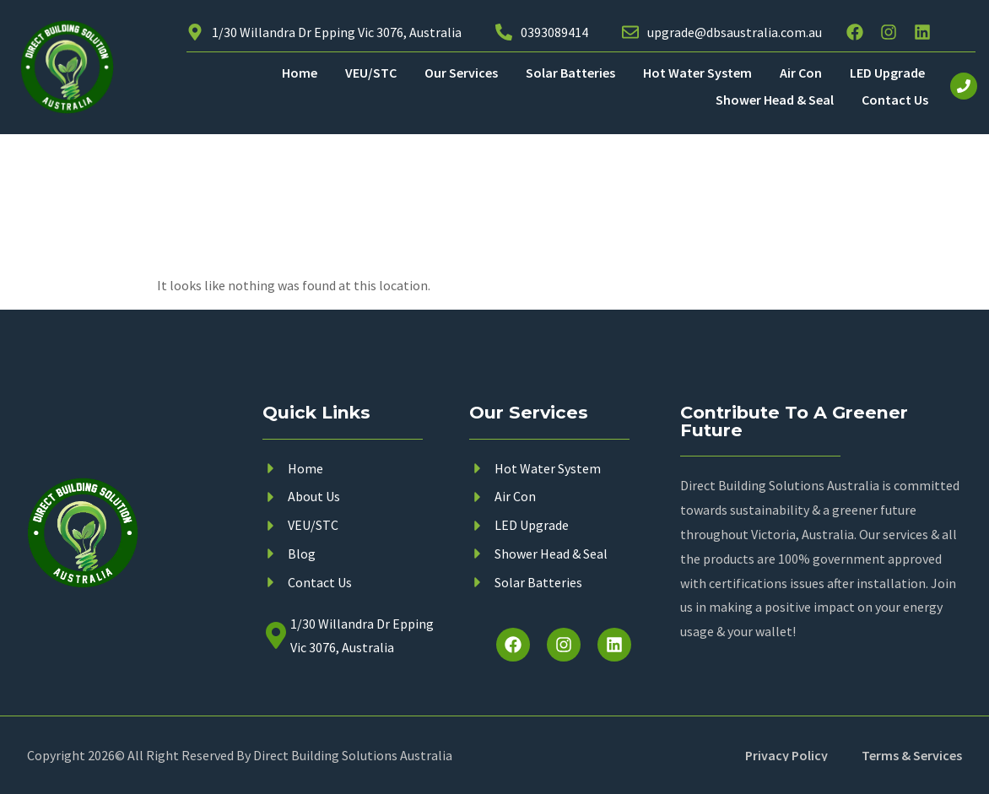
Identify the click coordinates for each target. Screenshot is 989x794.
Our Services (461, 72)
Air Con (801, 72)
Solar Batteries (570, 72)
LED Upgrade (887, 72)
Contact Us (895, 99)
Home (299, 72)
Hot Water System (697, 72)
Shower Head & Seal (775, 99)
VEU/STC (371, 72)
